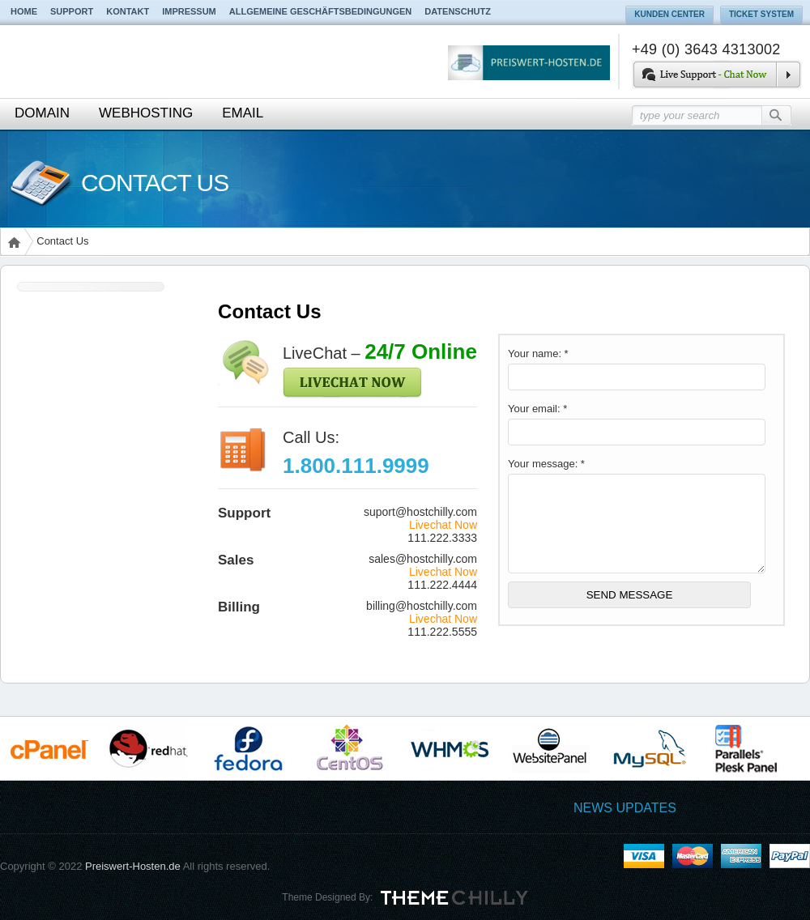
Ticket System (761, 14)
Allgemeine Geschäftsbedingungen (320, 11)
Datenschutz (457, 11)
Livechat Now (443, 524)
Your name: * (538, 353)
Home (24, 11)
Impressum (189, 11)
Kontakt (127, 11)
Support (71, 11)
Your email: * (537, 408)
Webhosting (146, 113)
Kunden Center (669, 14)
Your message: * (546, 464)
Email (242, 113)
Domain (42, 113)
